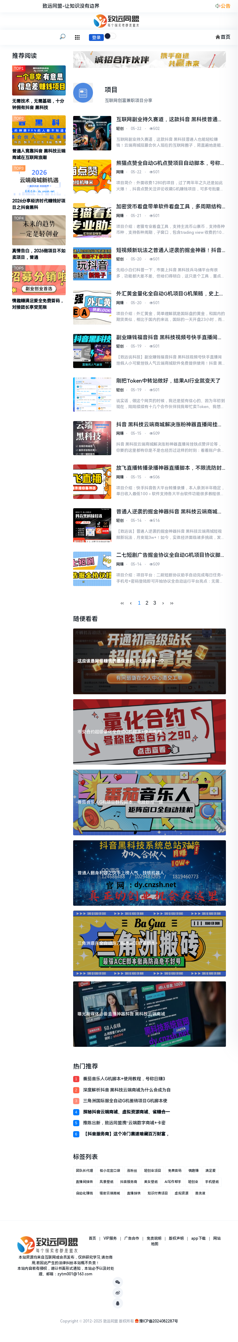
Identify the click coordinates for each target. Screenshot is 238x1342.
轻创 (120, 129)
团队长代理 (84, 1174)
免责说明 (154, 1241)
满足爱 (210, 1174)
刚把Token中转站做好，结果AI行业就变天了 (168, 383)
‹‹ (122, 606)
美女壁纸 (151, 1185)
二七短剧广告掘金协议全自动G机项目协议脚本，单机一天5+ (168, 558)
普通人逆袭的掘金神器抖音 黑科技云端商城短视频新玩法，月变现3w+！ (169, 515)
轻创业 (193, 1185)
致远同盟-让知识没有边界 (70, 6)
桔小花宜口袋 (110, 1174)
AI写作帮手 (173, 1185)
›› (172, 606)
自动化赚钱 (84, 1197)
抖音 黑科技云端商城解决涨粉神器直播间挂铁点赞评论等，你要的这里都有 (169, 427)
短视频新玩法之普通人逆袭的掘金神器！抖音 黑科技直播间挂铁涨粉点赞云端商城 (169, 252)
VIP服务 (110, 1241)
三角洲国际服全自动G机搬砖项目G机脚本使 (125, 1104)
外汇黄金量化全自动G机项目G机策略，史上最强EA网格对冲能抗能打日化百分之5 (170, 295)
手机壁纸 (212, 1185)
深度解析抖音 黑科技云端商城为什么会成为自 (127, 1093)
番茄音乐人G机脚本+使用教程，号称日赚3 (124, 1082)
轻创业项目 (152, 1174)
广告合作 (131, 1241)
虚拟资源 (181, 1197)
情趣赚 (193, 1174)
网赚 (120, 173)
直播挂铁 (134, 1197)
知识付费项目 (158, 1197)
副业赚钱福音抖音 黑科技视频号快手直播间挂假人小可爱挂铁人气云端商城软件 (169, 339)
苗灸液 (200, 1197)
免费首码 (175, 1174)
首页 (223, 37)
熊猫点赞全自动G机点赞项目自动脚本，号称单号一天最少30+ (171, 164)
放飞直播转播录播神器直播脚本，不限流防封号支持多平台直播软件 (169, 471)
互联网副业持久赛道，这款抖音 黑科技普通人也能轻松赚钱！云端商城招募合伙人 (169, 120)
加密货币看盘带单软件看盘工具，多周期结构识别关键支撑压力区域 (169, 207)
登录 (96, 37)
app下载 (198, 1241)
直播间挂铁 (84, 1185)
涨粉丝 (132, 1174)
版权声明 (176, 1241)
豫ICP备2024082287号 (158, 1324)
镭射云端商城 (110, 1197)
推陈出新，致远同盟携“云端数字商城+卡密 (124, 1126)
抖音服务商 (128, 1185)
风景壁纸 (106, 1185)
